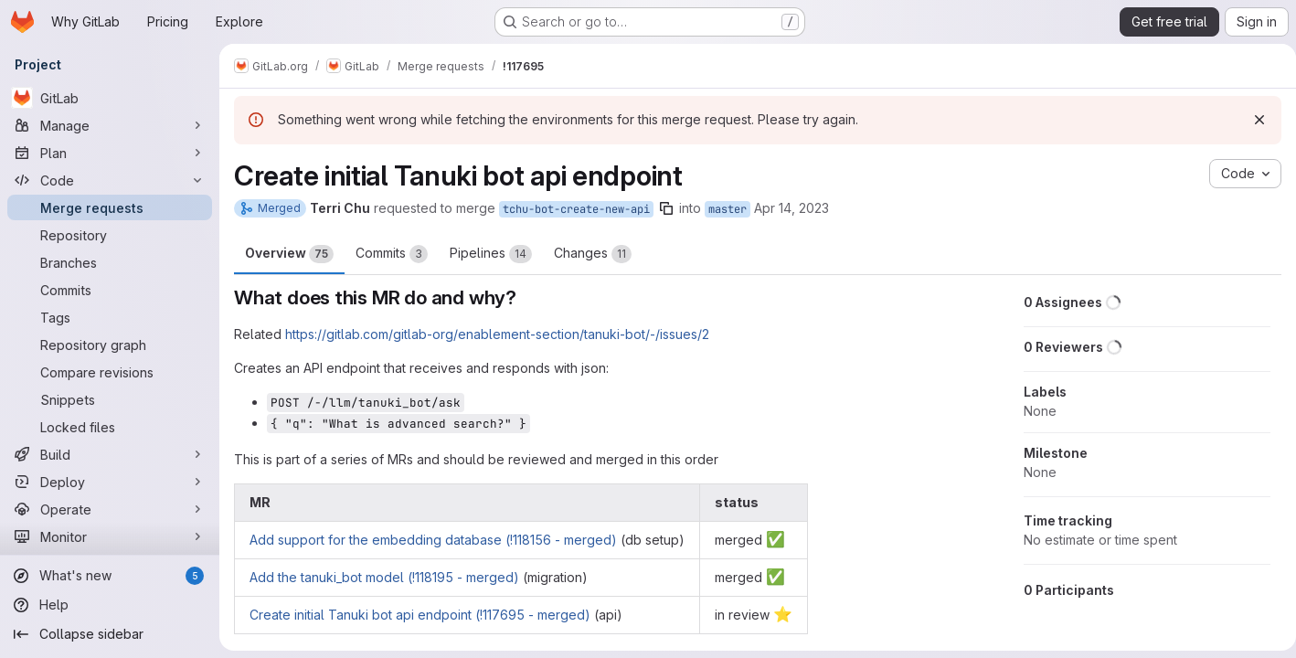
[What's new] (109, 576)
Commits (392, 254)
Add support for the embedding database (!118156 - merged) (433, 539)
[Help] (109, 605)
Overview (289, 254)
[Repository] (109, 235)
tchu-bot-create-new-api (576, 209)
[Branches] (109, 262)
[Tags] (109, 317)
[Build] (109, 454)
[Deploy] (109, 481)
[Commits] (109, 289)
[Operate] (109, 509)
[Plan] (109, 152)
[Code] (109, 180)
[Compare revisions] (109, 372)
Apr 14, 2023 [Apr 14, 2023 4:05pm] (791, 208)
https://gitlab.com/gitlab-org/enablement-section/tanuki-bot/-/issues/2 (497, 334)
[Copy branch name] (666, 208)
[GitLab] (109, 98)
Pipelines (491, 254)
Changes (593, 254)
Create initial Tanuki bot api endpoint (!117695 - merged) (420, 614)
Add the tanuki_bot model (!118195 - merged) (384, 577)
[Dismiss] (1252, 120)
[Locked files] (109, 427)
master (727, 209)
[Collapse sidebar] (109, 634)
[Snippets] (109, 399)
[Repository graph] (109, 344)
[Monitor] (109, 536)
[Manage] (109, 125)
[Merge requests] (109, 207)
